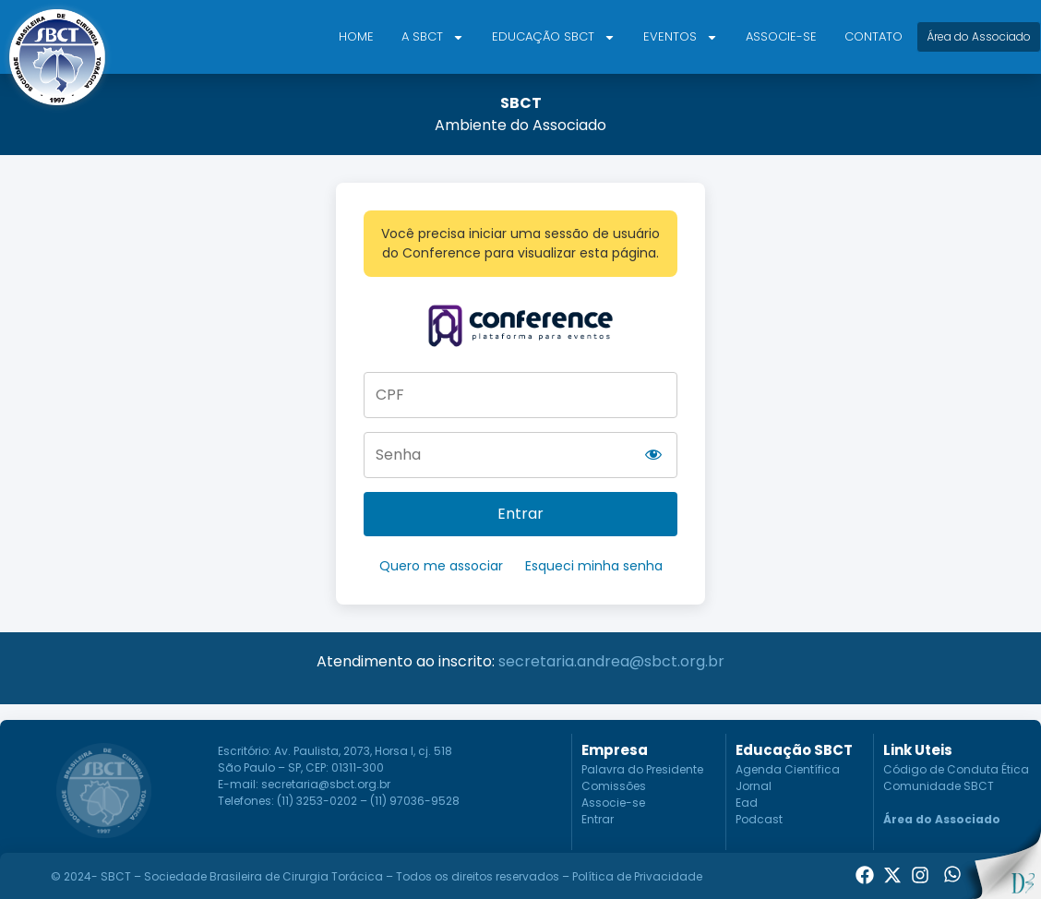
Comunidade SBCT (938, 786)
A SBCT (432, 37)
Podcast (759, 819)
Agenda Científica (788, 769)
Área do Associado (941, 819)
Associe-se (781, 36)
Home (356, 36)
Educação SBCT (554, 37)
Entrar (520, 513)
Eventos (680, 37)
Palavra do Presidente (642, 769)
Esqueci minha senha (594, 566)
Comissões (613, 786)
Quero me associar (441, 566)
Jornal (754, 786)
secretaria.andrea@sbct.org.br (611, 661)
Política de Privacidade (637, 876)
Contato (873, 36)
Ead (747, 802)
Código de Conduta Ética (956, 769)
